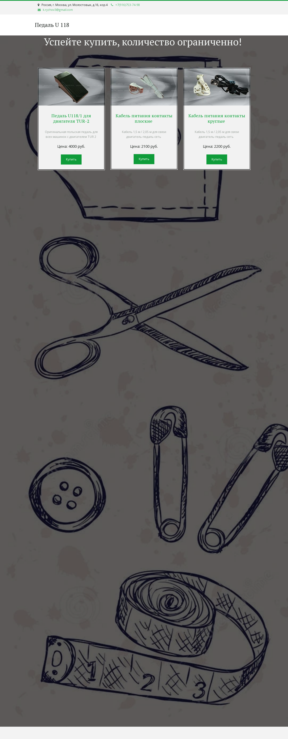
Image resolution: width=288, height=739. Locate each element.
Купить (71, 159)
